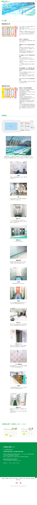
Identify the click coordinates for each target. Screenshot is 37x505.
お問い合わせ (18, 479)
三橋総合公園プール (5, 1)
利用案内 (3, 478)
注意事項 (20, 478)
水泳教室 (10, 478)
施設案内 (7, 478)
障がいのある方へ (15, 478)
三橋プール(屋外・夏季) (26, 478)
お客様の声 (32, 478)
